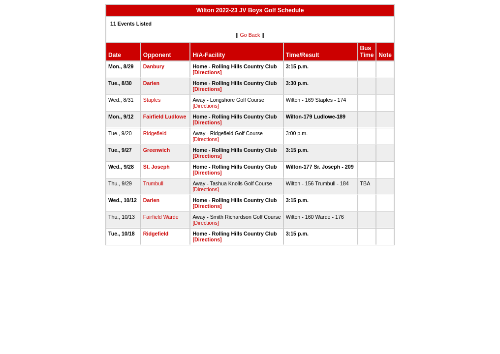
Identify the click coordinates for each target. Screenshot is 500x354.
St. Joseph (156, 167)
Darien (151, 83)
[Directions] (206, 72)
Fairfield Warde (161, 217)
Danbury (153, 66)
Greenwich (156, 150)
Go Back (250, 35)
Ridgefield (154, 133)
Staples (152, 100)
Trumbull (153, 183)
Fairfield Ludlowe (165, 116)
